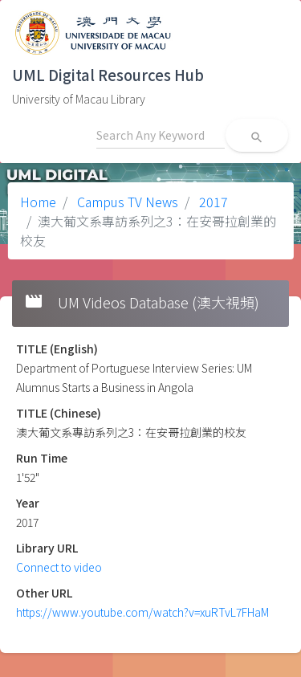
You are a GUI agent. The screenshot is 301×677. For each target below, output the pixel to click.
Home (38, 201)
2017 (212, 201)
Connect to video (59, 567)
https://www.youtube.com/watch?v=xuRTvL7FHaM (142, 612)
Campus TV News (126, 201)
